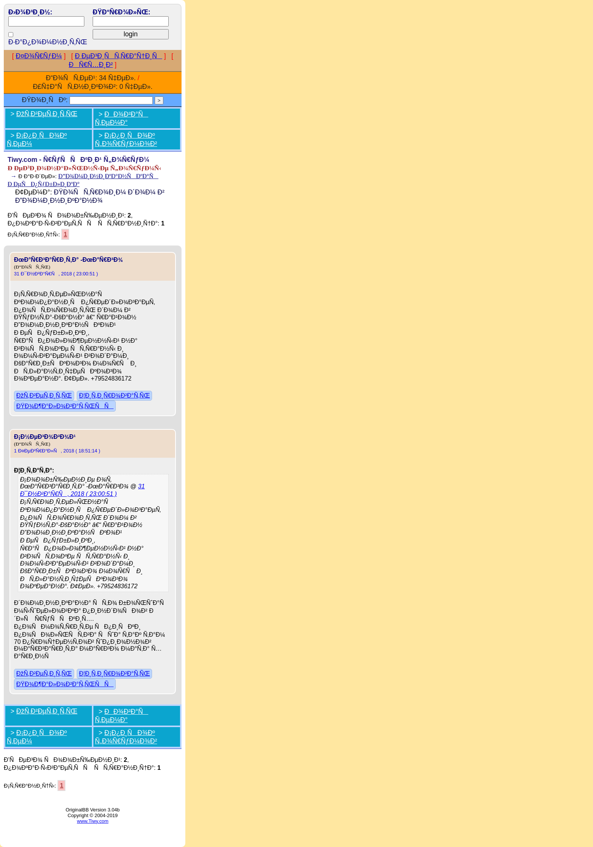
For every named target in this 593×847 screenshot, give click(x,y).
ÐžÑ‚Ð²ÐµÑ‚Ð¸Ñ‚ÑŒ (47, 114)
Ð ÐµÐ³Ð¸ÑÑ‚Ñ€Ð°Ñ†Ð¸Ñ (118, 56)
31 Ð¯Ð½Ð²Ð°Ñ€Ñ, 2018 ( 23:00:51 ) (56, 274)
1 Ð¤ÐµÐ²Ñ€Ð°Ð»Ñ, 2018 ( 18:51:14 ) (57, 451)
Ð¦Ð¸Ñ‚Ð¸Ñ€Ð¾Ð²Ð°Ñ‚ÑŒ (114, 395)
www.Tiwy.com (92, 821)
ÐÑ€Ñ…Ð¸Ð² (91, 64)
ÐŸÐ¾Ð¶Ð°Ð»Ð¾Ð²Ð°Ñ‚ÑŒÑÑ (64, 406)
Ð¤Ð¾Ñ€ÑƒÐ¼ (39, 56)
